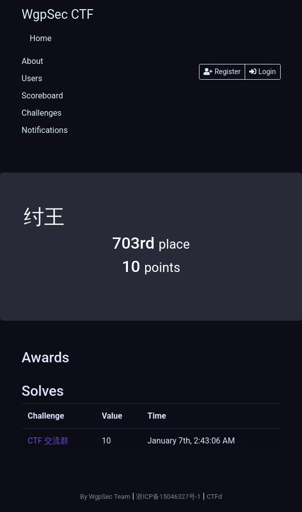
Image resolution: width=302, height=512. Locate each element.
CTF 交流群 (48, 441)
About (33, 61)
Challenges (42, 113)
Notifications (45, 130)
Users (32, 78)
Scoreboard (42, 95)
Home (41, 38)
